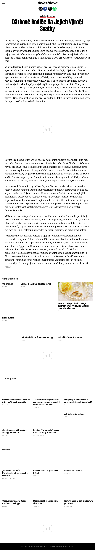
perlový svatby (63, 73)
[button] (3, 3)
